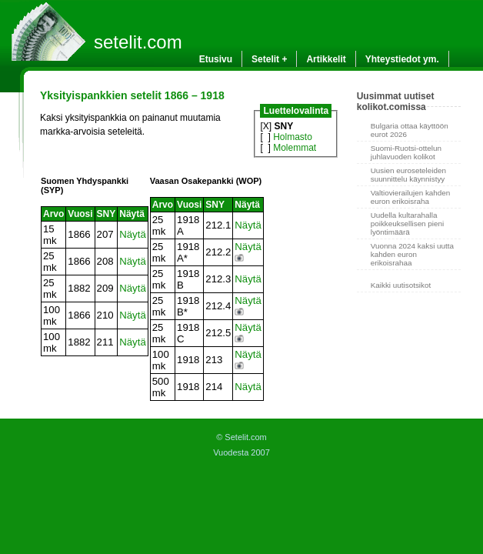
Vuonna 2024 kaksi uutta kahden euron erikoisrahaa (412, 254)
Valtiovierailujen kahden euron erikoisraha (411, 197)
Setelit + (269, 59)
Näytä (132, 234)
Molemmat (294, 147)
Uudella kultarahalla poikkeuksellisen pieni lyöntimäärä (408, 223)
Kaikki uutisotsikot (401, 285)
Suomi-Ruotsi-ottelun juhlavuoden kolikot (406, 152)
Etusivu (215, 59)
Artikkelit (325, 59)
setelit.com (138, 42)
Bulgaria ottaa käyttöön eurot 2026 (409, 130)
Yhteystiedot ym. (402, 59)
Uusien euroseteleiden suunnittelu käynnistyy (408, 174)
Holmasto (292, 137)
